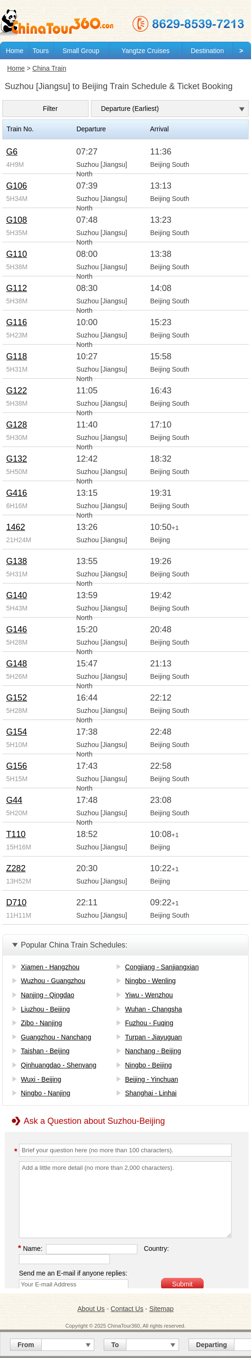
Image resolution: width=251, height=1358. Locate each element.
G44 (14, 800)
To (115, 1345)
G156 (16, 766)
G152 (16, 697)
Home (14, 51)
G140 (16, 595)
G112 (16, 288)
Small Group (81, 51)
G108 (16, 220)
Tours (41, 51)
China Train (49, 68)
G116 (16, 322)
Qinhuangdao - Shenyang (59, 1065)
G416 (16, 493)
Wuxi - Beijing (41, 1079)
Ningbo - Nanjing (45, 1093)
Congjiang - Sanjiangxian (162, 967)
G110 (16, 254)
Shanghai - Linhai (151, 1093)
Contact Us (126, 1308)
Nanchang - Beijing (153, 1051)
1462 (15, 527)
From (26, 1345)
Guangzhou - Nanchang (56, 1037)
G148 (16, 663)
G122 (16, 390)
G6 (12, 151)
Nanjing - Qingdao (47, 995)
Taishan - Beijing (45, 1051)
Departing (211, 1345)
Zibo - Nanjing (41, 1023)
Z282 (16, 868)
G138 (16, 561)
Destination (207, 51)
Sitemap (161, 1308)
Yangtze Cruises (145, 51)
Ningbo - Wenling (150, 980)
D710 (16, 902)
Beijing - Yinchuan (151, 1079)
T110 (16, 834)
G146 (16, 629)
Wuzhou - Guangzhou (53, 980)
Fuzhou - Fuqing (149, 1023)
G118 (16, 356)
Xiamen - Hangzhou (50, 967)
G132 (16, 459)
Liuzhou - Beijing (45, 1009)
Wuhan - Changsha (153, 1009)
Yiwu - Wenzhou (149, 995)
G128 (16, 424)
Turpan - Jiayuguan (153, 1037)
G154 (16, 732)
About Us (91, 1308)
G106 (16, 186)
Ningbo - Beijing (148, 1065)
